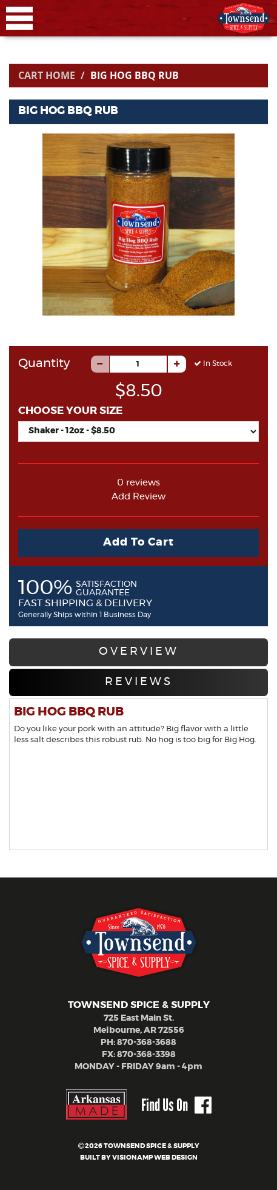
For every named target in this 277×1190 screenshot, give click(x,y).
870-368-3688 (146, 1042)
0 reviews (138, 482)
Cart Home (46, 75)
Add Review (138, 496)
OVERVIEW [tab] (139, 651)
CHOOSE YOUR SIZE (70, 410)
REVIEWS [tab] (139, 682)
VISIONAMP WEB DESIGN (155, 1157)
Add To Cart (138, 542)
